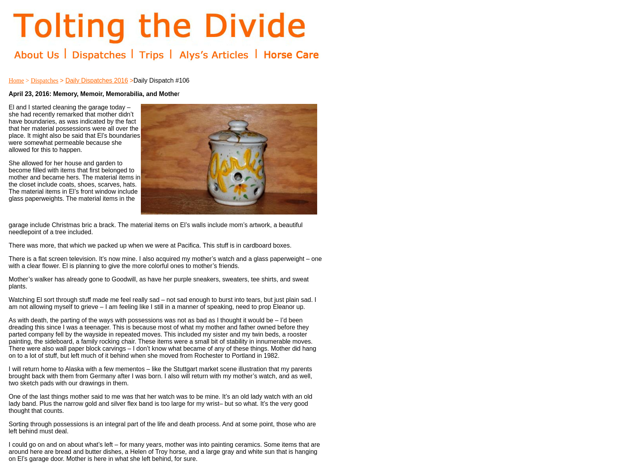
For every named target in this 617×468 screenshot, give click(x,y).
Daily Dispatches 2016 (96, 80)
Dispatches (44, 80)
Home (16, 80)
